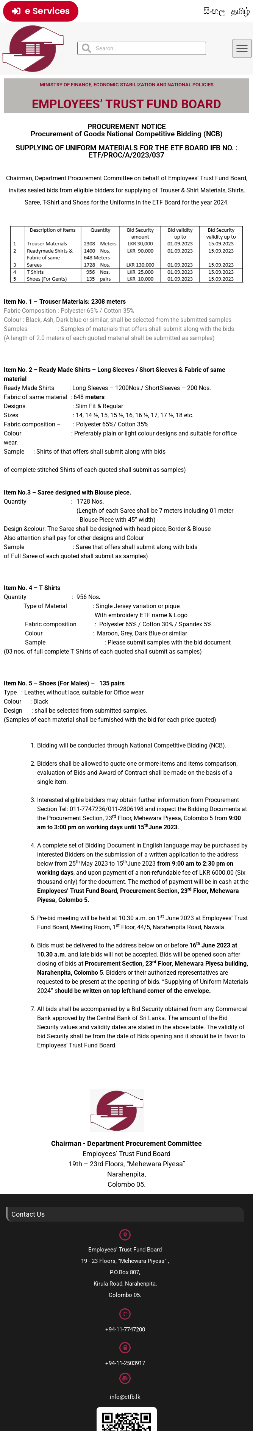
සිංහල (214, 11)
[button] (242, 48)
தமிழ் (240, 11)
